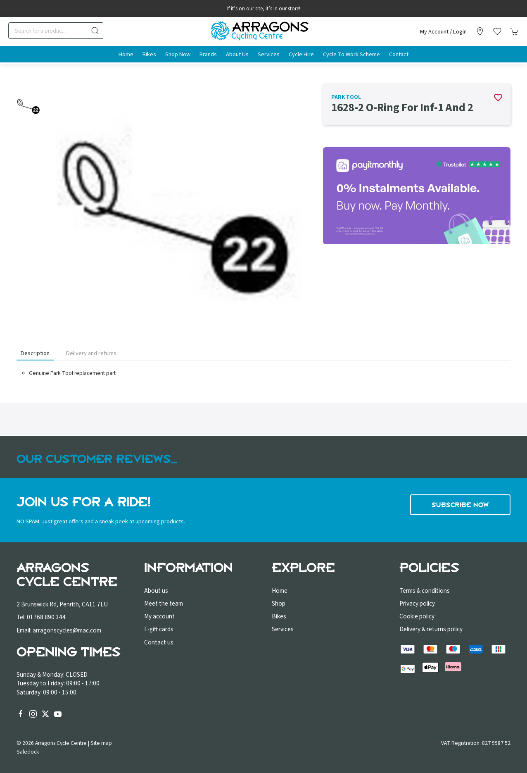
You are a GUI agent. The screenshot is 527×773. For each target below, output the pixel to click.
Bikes (279, 616)
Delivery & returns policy (431, 629)
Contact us (158, 642)
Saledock (28, 752)
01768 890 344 (46, 617)
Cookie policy (416, 616)
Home (126, 54)
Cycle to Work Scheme (351, 54)
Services (283, 629)
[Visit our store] (480, 31)
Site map (101, 743)
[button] (497, 31)
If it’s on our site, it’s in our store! (263, 8)
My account (159, 616)
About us (156, 590)
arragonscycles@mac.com (67, 630)
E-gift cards (158, 629)
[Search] (55, 30)
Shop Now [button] (177, 54)
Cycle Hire (301, 54)
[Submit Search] (95, 30)
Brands (208, 54)
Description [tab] (35, 353)
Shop (278, 603)
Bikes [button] (149, 54)
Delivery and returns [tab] (91, 353)
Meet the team (163, 603)
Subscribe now (460, 504)
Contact (398, 54)
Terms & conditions (424, 590)
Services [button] (269, 54)
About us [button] (237, 54)
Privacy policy (417, 603)
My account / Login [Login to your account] (443, 31)
